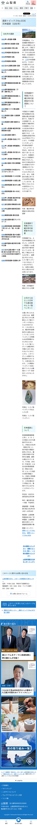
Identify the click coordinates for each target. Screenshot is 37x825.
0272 (3, 208)
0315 (3, 215)
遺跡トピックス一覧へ (29, 549)
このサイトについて (9, 792)
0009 (3, 44)
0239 (3, 198)
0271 (3, 204)
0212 (3, 146)
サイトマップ (6, 788)
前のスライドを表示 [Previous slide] (2, 8)
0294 (3, 152)
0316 (3, 185)
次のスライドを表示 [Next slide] (35, 8)
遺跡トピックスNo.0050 (28, 534)
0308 (3, 180)
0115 (3, 96)
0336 (3, 61)
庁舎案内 (5, 785)
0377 (3, 250)
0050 (3, 57)
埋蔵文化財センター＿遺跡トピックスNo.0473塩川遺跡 (19, 611)
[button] (27, 2)
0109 (3, 89)
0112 (3, 115)
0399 (3, 234)
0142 (3, 135)
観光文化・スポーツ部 (16, 772)
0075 (3, 76)
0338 (3, 243)
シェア (34, 14)
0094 (3, 109)
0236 (3, 169)
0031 (3, 52)
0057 (3, 65)
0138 (3, 128)
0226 (3, 163)
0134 (3, 70)
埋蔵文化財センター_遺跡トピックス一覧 (13, 774)
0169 (3, 139)
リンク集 (5, 798)
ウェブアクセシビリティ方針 (12, 795)
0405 (3, 159)
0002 (3, 39)
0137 (3, 102)
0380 (3, 260)
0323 (3, 219)
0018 (3, 48)
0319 (3, 191)
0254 (3, 122)
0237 (3, 176)
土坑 (26, 59)
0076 (3, 83)
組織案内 (8, 772)
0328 (3, 226)
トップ (2, 772)
